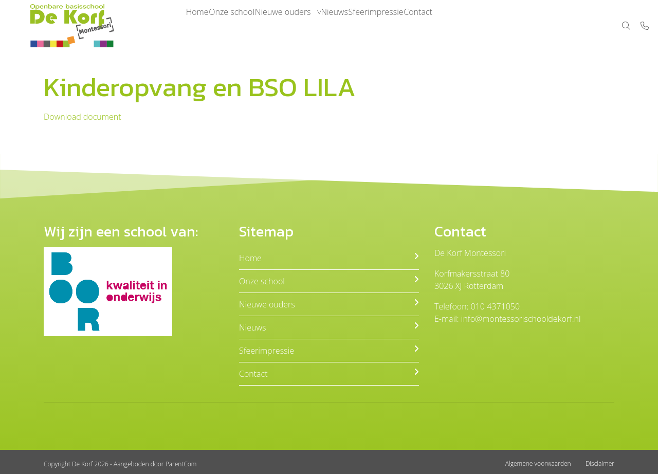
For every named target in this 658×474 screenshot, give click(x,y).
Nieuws (369, 25)
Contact (472, 25)
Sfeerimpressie (420, 25)
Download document (82, 116)
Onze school (246, 25)
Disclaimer (600, 463)
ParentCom (181, 464)
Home (202, 25)
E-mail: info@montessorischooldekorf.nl (507, 318)
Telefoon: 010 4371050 (477, 306)
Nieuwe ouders (308, 25)
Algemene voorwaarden (538, 463)
